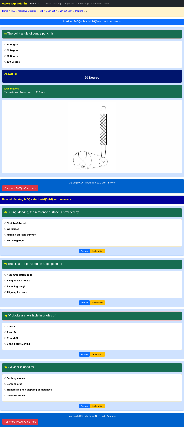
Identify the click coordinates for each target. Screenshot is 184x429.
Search (47, 3)
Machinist (50, 10)
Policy (106, 3)
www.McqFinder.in (14, 3)
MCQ (40, 3)
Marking (79, 10)
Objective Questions (28, 10)
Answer (84, 251)
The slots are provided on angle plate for (33, 263)
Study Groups (82, 3)
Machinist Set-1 (65, 10)
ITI (41, 10)
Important (69, 3)
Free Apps (57, 3)
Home (33, 3)
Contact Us (96, 3)
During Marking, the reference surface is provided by (41, 212)
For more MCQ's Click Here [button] (20, 188)
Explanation (97, 251)
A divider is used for (19, 367)
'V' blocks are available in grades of (29, 315)
